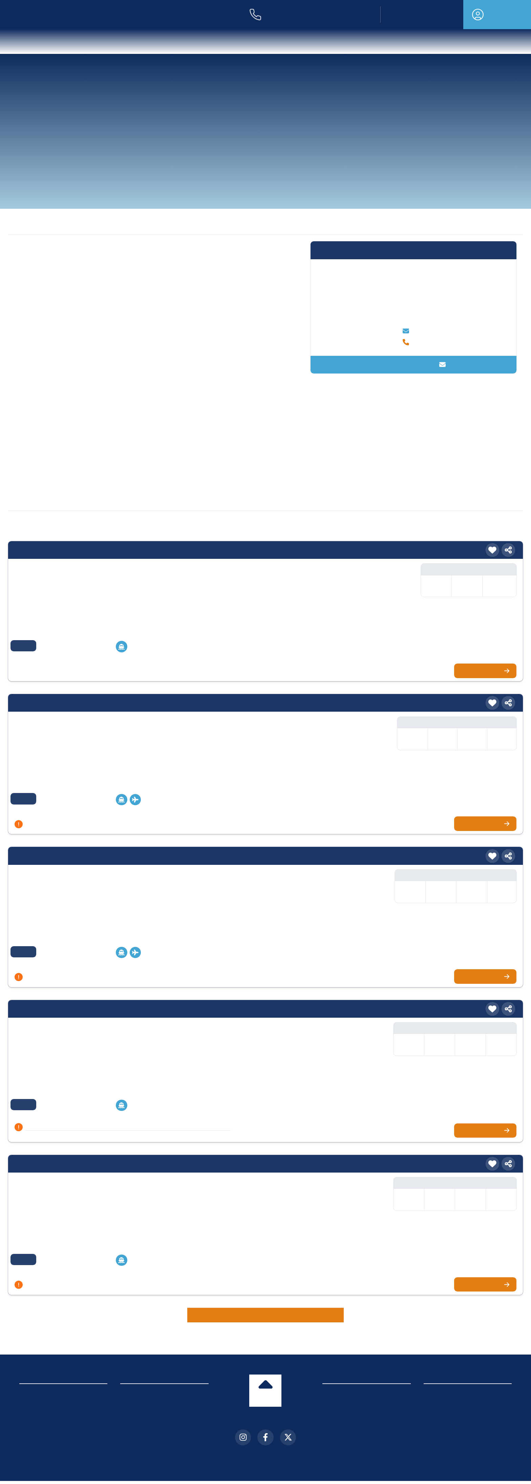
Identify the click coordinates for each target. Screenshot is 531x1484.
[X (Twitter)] (288, 1428)
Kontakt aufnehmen (413, 364)
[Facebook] (265, 1428)
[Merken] (492, 540)
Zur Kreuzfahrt (487, 661)
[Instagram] (243, 1428)
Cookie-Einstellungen (47, 1419)
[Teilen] (508, 540)
